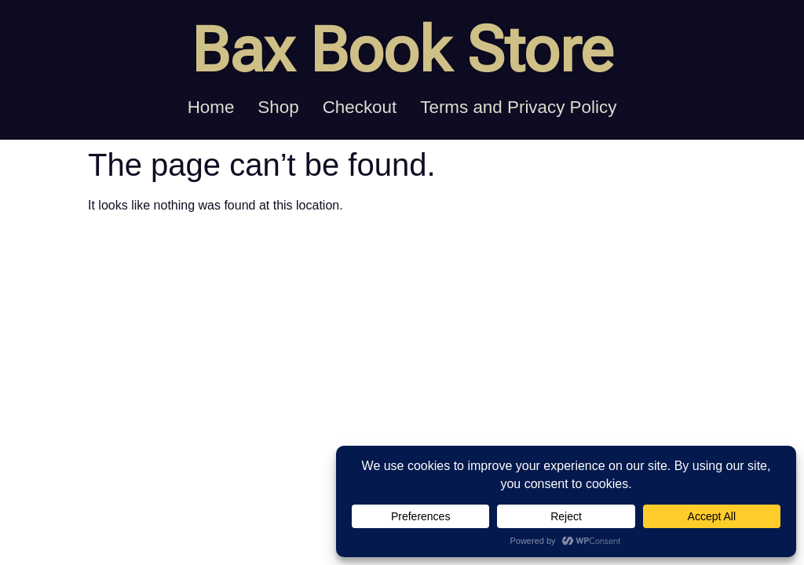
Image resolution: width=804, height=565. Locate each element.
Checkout (360, 107)
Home (211, 107)
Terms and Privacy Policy (518, 107)
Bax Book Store (402, 50)
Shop (278, 107)
